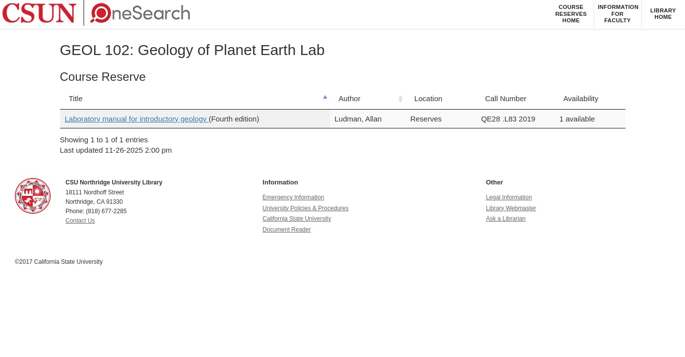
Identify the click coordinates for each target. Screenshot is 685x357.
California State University (296, 218)
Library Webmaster (511, 208)
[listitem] (571, 14)
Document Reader (286, 229)
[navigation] (342, 15)
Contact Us (80, 220)
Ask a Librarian (506, 218)
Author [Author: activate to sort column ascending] (350, 98)
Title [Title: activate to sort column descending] (76, 98)
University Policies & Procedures (305, 208)
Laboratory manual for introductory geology (137, 119)
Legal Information (509, 197)
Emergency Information (293, 197)
